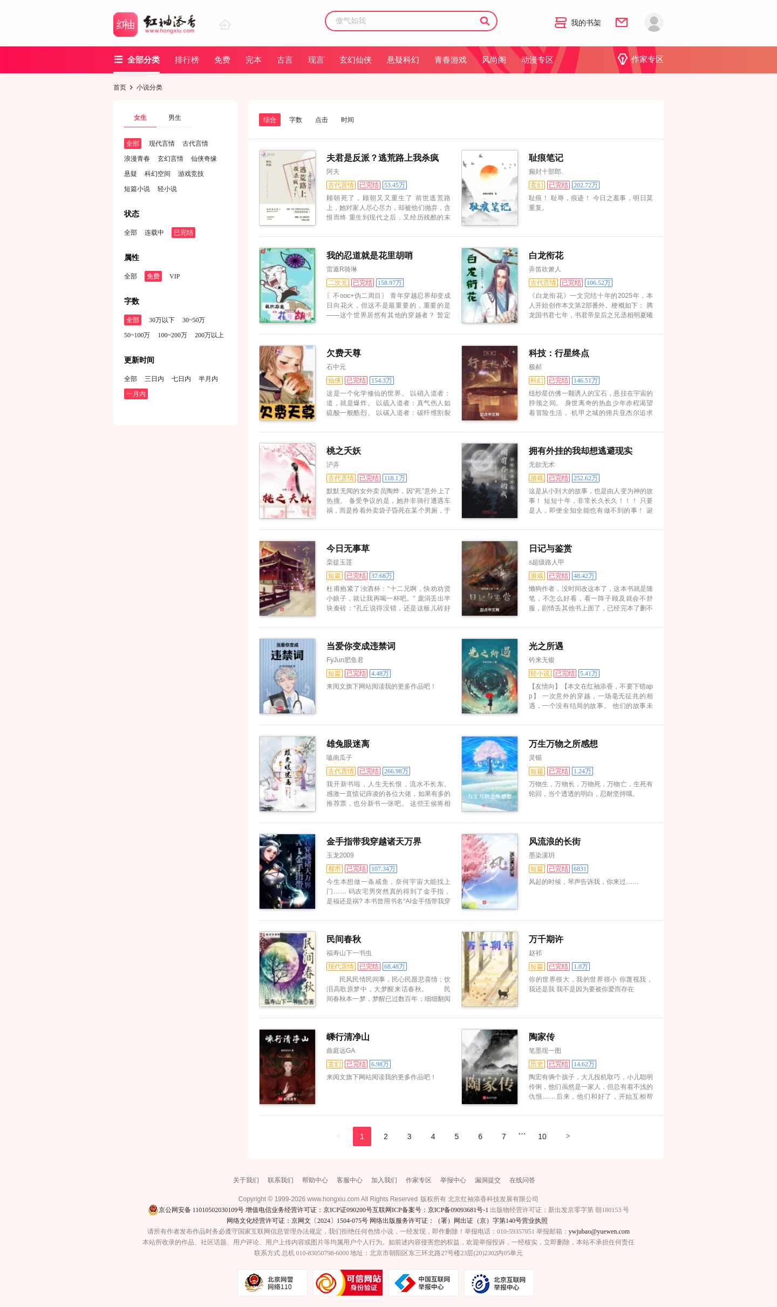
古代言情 (195, 143)
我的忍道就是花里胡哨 (369, 255)
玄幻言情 (170, 158)
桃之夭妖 (343, 450)
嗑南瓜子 (339, 757)
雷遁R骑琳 (341, 269)
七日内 (181, 379)
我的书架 (578, 23)
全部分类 (136, 59)
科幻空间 (158, 174)
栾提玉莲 (339, 562)
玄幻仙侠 (355, 60)
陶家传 (542, 1036)
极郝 (535, 367)
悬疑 (130, 174)
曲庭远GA (340, 1050)
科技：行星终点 (559, 353)
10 (542, 1136)
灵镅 (535, 757)
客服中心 (350, 1180)
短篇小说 (137, 189)
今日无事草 (348, 548)
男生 (174, 117)
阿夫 (332, 171)
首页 (119, 87)
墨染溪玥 (542, 855)
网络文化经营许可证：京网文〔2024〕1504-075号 (297, 1220)
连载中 (154, 232)
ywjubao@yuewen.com (599, 1231)
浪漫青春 (137, 158)
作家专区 (640, 59)
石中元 (336, 367)
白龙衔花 (546, 255)
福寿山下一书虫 (349, 953)
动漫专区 (537, 60)
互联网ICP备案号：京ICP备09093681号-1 (430, 1210)
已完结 (183, 232)
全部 (132, 143)
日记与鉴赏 (550, 548)
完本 (254, 60)
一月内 (136, 394)
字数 (295, 120)
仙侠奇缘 (204, 158)
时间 (347, 120)
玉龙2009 (340, 855)
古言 (285, 60)
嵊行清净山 (348, 1036)
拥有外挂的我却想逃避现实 (580, 450)
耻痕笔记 (546, 157)
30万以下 (162, 320)
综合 (269, 120)
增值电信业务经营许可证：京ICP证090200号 (309, 1210)
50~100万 (137, 335)
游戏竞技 (191, 174)
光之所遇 (546, 646)
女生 (140, 117)
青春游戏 (450, 60)
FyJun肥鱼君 (345, 660)
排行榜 (187, 60)
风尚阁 (494, 60)
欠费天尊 (343, 353)
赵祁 (535, 953)
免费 (222, 60)
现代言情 (162, 143)
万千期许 (546, 939)
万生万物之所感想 (563, 743)
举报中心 (453, 1180)
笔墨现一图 (545, 1050)
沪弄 (332, 464)
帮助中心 (315, 1180)
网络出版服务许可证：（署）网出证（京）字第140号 (446, 1220)
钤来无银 (542, 660)
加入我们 (384, 1180)
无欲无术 (542, 464)
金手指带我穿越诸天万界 (373, 841)
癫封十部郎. (546, 171)
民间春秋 (343, 939)
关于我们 (246, 1180)
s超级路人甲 (546, 562)
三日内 (154, 379)
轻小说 (167, 189)
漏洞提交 (488, 1180)
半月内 (208, 379)
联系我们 (281, 1180)
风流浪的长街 (555, 841)
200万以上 (209, 335)
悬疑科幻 (403, 60)
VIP (174, 276)
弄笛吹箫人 (545, 269)
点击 (321, 120)
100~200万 (173, 335)
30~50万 (194, 320)
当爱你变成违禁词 (361, 646)
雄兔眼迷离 (348, 743)
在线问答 (522, 1180)
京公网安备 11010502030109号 (196, 1209)
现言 (316, 60)
